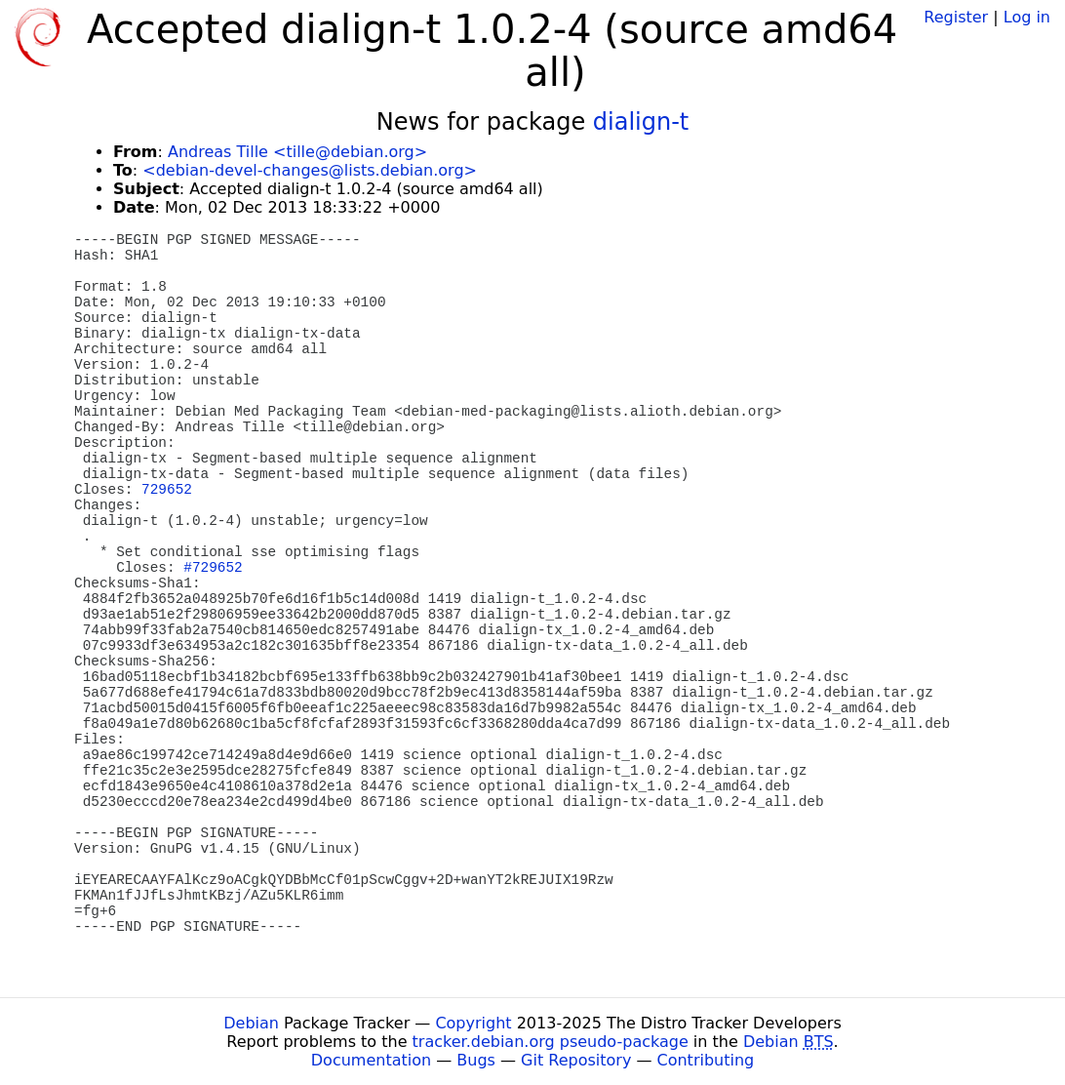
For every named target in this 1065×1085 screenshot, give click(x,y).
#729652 (212, 568)
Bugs (475, 1060)
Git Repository (576, 1060)
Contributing (706, 1060)
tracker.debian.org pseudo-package (551, 1041)
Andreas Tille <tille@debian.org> (297, 151)
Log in (1027, 17)
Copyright (473, 1023)
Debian (251, 1023)
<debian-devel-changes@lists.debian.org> (309, 170)
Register (956, 17)
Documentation (371, 1060)
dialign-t (641, 122)
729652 (166, 490)
